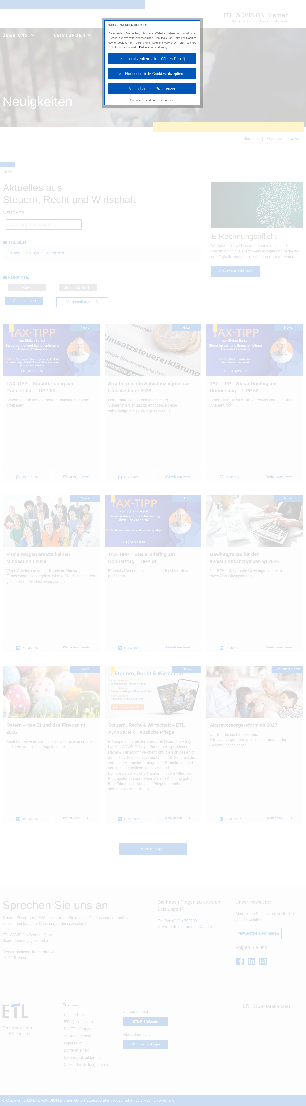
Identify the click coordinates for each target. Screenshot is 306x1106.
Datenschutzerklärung (153, 47)
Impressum (167, 100)
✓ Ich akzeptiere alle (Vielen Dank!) (152, 59)
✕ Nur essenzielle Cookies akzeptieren (152, 74)
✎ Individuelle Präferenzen (152, 89)
